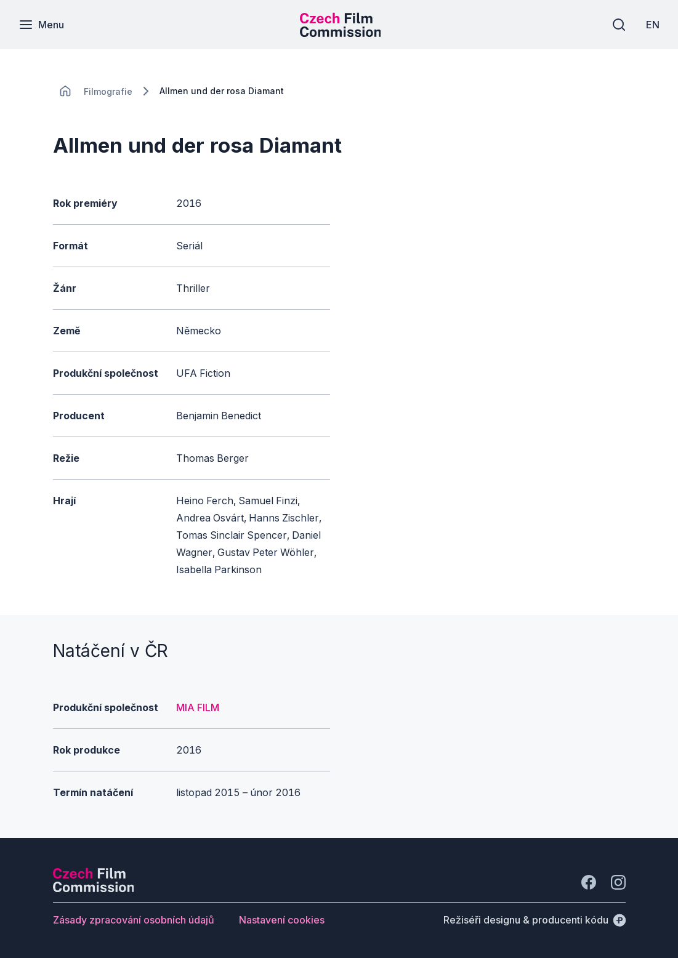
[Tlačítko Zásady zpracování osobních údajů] (133, 919)
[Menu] (41, 24)
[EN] (653, 24)
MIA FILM (197, 707)
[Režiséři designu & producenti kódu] (534, 919)
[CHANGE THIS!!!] (65, 91)
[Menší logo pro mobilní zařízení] (340, 33)
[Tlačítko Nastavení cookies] (282, 919)
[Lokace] (108, 91)
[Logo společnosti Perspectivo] (93, 888)
